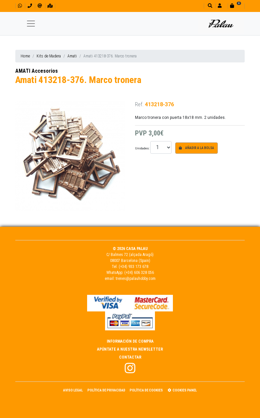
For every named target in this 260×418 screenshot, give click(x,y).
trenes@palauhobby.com (136, 278)
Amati (72, 56)
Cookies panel (182, 390)
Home (25, 56)
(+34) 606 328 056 (139, 272)
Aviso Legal (73, 390)
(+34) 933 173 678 (133, 266)
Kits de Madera (49, 56)
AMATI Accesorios (36, 71)
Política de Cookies (146, 390)
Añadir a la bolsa (196, 148)
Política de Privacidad (106, 390)
